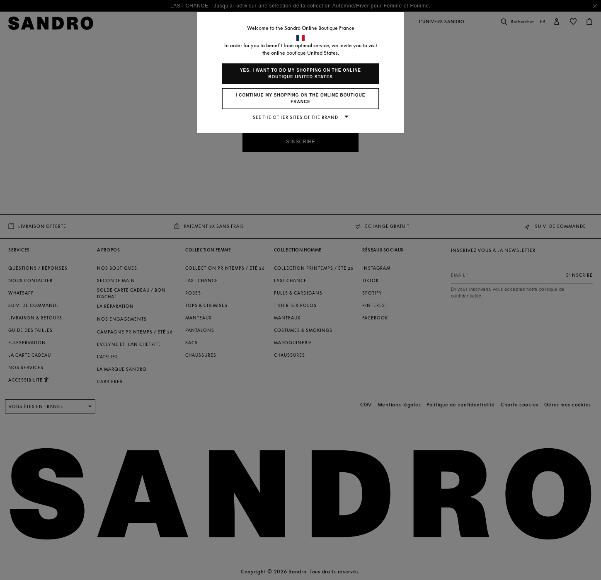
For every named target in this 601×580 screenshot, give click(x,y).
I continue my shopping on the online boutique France (301, 98)
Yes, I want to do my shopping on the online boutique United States (300, 73)
